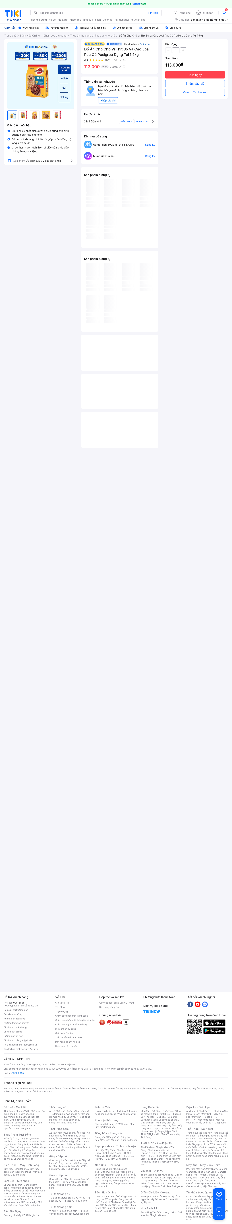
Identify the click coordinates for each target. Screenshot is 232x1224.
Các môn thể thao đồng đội (207, 1147)
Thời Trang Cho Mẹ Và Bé (17, 1111)
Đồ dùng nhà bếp (13, 1215)
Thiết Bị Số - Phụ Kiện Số (156, 1143)
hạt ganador (122, 19)
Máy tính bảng (18, 1174)
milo (101, 1088)
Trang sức (100, 1137)
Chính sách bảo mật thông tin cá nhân (75, 1020)
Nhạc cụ (119, 1183)
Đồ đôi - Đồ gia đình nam (73, 1141)
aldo (119, 1088)
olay (194, 1088)
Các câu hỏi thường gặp (16, 1010)
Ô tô (158, 1199)
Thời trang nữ (57, 1107)
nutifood (137, 1088)
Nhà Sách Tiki (149, 1208)
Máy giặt (196, 1116)
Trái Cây (8, 1138)
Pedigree (145, 43)
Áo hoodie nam (64, 1138)
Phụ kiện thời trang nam (114, 1125)
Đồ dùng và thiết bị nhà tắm (116, 1177)
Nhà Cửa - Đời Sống (107, 1164)
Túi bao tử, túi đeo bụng (77, 1213)
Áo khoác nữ (73, 1114)
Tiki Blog (60, 1007)
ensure (67, 1088)
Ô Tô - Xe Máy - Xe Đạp (155, 1192)
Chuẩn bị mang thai (20, 1128)
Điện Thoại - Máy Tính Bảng (21, 1164)
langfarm (19, 1091)
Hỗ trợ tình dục (29, 1202)
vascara (8, 1088)
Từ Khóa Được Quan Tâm (202, 1192)
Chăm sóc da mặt (13, 1184)
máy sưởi (191, 1196)
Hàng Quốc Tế (150, 1107)
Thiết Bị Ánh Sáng (207, 1171)
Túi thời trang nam (60, 1206)
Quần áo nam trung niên (68, 1147)
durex (76, 1088)
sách (98, 19)
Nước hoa (15, 1202)
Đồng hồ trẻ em (129, 1140)
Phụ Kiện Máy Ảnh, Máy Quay (201, 1169)
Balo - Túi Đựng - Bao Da (206, 1177)
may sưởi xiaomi (202, 1205)
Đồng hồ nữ (113, 1137)
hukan (29, 1091)
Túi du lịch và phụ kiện (113, 1111)
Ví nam (52, 1211)
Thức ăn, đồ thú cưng (20, 1156)
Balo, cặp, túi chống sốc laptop (116, 1112)
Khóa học (168, 1174)
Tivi (194, 1119)
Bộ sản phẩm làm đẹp (23, 1203)
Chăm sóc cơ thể (19, 1190)
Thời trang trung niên (66, 1122)
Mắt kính (123, 1124)
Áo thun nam (55, 1132)
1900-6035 (18, 1002)
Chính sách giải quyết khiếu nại (71, 1024)
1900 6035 (18, 1073)
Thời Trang (168, 1111)
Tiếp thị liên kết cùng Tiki (68, 1037)
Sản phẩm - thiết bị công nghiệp (161, 1130)
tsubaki (50, 1091)
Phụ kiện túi (82, 1200)
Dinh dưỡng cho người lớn (22, 1122)
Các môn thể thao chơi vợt (206, 1148)
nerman (157, 1088)
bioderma (86, 1088)
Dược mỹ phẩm (32, 1205)
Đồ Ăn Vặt (106, 1205)
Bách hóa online (156, 1125)
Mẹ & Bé (160, 1122)
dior (16, 1088)
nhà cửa (88, 19)
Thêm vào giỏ (195, 83)
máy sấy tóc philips (209, 1199)
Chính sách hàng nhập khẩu (18, 1040)
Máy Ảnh (213, 1186)
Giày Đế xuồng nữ (70, 1169)
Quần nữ (71, 1111)
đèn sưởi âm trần (201, 1216)
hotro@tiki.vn (31, 1044)
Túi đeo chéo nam (67, 1211)
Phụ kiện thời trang (107, 1120)
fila (43, 1091)
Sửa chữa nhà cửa (110, 1171)
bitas (220, 1088)
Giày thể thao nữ (212, 1153)
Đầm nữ (61, 1111)
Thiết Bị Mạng (113, 1156)
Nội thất (110, 1174)
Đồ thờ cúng (107, 1183)
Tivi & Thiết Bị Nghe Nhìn (159, 1133)
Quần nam (69, 1132)
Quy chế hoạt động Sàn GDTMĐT (116, 1002)
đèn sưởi (202, 1196)
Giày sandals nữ (67, 1163)
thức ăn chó (138, 19)
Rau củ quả (15, 1141)
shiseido (8, 1091)
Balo (97, 1111)
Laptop (124, 1158)
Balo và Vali (102, 1107)
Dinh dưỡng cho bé (20, 1119)
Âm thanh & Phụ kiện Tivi (199, 1111)
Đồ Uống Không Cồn (113, 1208)
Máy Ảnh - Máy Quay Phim (203, 1164)
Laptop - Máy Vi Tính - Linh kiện (115, 1146)
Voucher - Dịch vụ (152, 1170)
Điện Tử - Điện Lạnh (198, 1107)
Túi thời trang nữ (59, 1193)
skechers (110, 1088)
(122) (108, 60)
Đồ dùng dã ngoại (207, 1135)
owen (59, 1088)
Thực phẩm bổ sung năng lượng (207, 1154)
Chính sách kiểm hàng (15, 1027)
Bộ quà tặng (110, 1211)
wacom (166, 1088)
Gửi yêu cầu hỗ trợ (13, 1014)
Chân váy (71, 1116)
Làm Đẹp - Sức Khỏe (16, 1180)
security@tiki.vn (29, 1049)
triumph (128, 1088)
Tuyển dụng (61, 1011)
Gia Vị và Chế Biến (110, 1202)
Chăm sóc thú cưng (105, 1196)
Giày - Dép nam (59, 1175)
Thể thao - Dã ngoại (155, 1116)
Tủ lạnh (196, 1114)
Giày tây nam (72, 1179)
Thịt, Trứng (20, 1138)
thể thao (108, 19)
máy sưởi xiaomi (209, 1208)
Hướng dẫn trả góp (13, 1036)
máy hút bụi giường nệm (205, 1209)
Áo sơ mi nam (70, 1135)
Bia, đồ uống (15, 1150)
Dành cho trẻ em (19, 1153)
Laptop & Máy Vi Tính (165, 1128)
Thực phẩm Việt (31, 1141)
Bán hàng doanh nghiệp (67, 1041)
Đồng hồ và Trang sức (109, 1133)
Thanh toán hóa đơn (151, 1174)
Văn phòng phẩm (167, 1212)
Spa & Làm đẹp (163, 1177)
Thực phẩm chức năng (21, 1187)
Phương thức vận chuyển (16, 1023)
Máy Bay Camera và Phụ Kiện (206, 1185)
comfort (211, 1088)
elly (95, 1088)
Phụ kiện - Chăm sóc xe (153, 1196)
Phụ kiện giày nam (65, 1184)
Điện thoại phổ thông (20, 1171)
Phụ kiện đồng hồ (110, 1140)
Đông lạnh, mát (26, 1144)
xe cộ (52, 19)
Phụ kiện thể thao (207, 1138)
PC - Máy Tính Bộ (109, 1158)
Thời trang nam (59, 1128)
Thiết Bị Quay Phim (205, 1183)
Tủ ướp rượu (219, 1122)
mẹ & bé (63, 19)
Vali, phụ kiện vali (127, 1114)
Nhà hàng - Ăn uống (158, 1180)
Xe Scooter (169, 1199)
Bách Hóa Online (105, 1192)
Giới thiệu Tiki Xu (64, 1033)
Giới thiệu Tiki (62, 1002)
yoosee (186, 1088)
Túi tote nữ (68, 1200)
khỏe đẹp (75, 19)
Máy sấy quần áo (202, 1122)
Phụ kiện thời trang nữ (106, 1124)
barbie (50, 1088)
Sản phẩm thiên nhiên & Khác (22, 1195)
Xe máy (150, 1199)
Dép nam (66, 1182)
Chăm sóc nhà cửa (23, 1158)
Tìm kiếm (153, 12)
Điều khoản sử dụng (65, 1028)
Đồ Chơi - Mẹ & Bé (15, 1107)
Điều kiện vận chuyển (66, 1046)
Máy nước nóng (206, 1119)
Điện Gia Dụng (13, 1211)
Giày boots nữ (61, 1166)
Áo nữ (52, 1111)
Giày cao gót (56, 1160)
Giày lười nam (56, 1179)
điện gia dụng (38, 19)
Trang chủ (184, 12)
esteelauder (26, 1088)
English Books (158, 1215)
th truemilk (40, 1088)
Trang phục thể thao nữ (198, 1132)
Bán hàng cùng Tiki (109, 1007)
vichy (37, 1091)
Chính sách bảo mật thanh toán (71, 1015)
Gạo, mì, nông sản (20, 1147)
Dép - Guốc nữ (72, 1160)
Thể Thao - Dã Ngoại (199, 1128)
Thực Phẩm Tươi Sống (17, 1134)
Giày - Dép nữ (58, 1156)
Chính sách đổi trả (13, 1031)
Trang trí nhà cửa (103, 1169)
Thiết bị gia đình (31, 1215)
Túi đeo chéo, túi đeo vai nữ (63, 1198)
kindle (147, 1088)
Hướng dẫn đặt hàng (14, 1018)
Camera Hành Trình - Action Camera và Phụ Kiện (206, 1174)
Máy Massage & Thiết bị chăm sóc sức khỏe (24, 1192)
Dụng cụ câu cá (201, 1144)
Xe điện (171, 1196)
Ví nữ (82, 1198)
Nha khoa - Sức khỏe (160, 1183)
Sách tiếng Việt (148, 1212)
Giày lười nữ (76, 1166)
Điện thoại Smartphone (16, 1169)
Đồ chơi (36, 1111)
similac (202, 1088)
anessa (176, 1088)
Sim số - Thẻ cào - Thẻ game (167, 1186)
